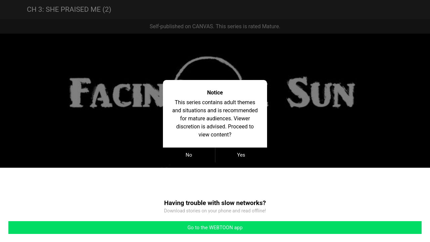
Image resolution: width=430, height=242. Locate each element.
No (189, 155)
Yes (241, 155)
